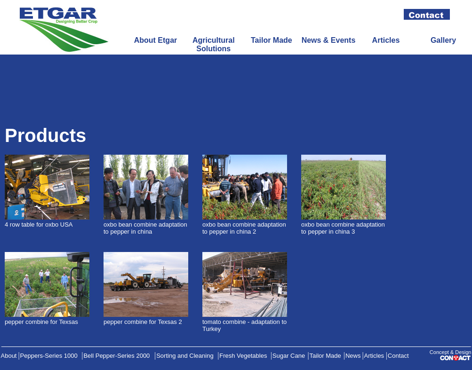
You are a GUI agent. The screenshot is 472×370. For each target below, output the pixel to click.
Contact (398, 355)
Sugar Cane (288, 355)
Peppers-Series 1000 (49, 355)
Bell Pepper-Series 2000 (116, 355)
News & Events (329, 40)
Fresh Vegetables (243, 355)
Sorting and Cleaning (184, 355)
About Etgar (155, 40)
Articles (386, 40)
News (353, 355)
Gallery (443, 40)
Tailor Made (271, 40)
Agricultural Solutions (213, 44)
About (9, 355)
